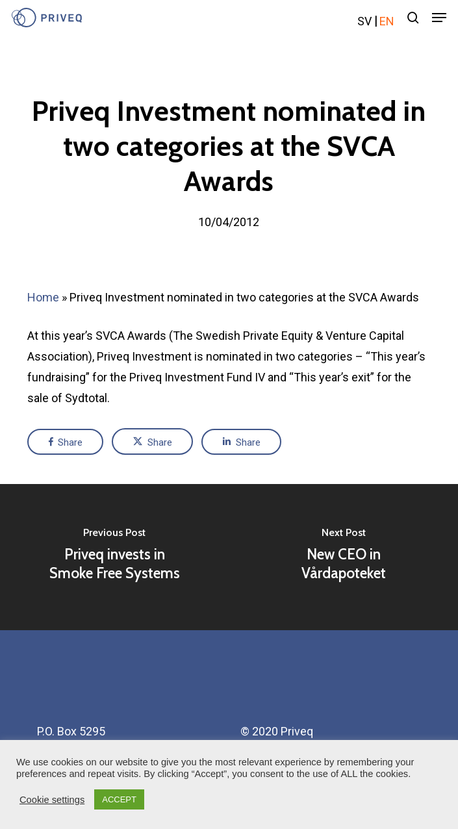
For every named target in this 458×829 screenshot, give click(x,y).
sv (364, 21)
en (386, 21)
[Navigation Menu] (439, 17)
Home (43, 297)
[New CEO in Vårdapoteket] (343, 557)
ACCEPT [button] (119, 799)
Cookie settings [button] (51, 800)
